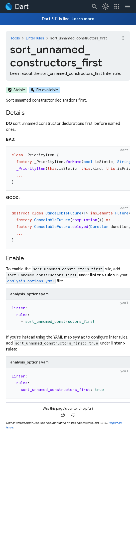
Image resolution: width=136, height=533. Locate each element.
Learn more (83, 18)
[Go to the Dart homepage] (16, 6)
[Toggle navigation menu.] (127, 6)
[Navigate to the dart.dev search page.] (94, 6)
